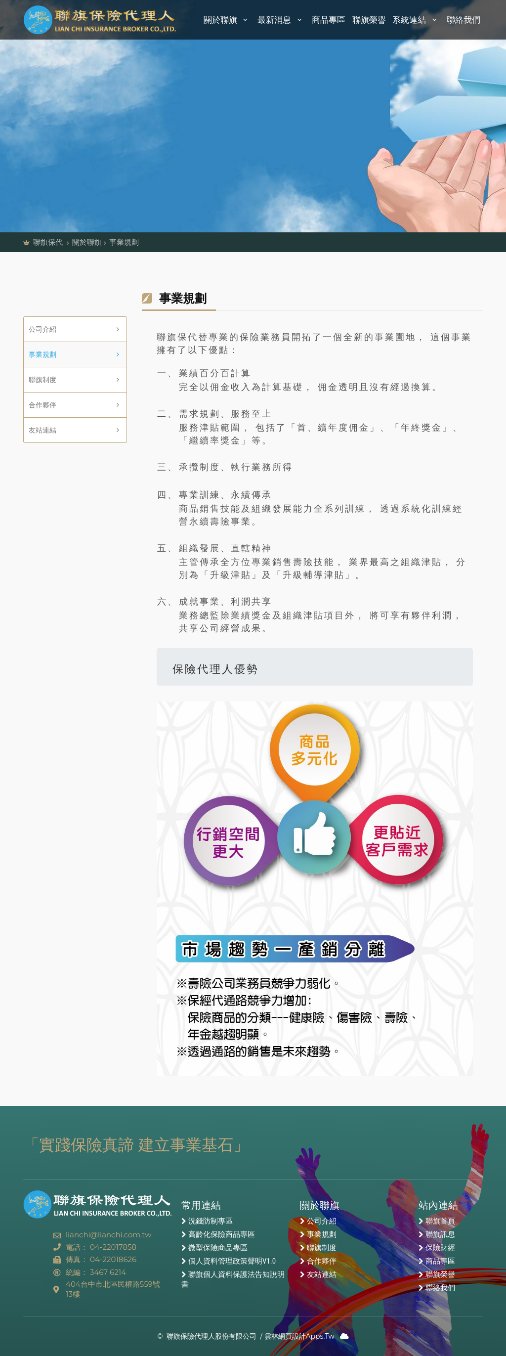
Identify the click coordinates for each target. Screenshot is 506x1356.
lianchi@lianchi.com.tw (108, 1234)
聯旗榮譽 (369, 20)
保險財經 (440, 1247)
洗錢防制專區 (210, 1221)
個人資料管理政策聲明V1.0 (232, 1261)
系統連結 (416, 20)
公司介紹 (42, 329)
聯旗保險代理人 (100, 20)
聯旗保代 (49, 242)
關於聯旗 (227, 20)
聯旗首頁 (440, 1221)
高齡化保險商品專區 (221, 1234)
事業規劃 (42, 354)
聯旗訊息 (440, 1234)
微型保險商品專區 (218, 1247)
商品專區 (328, 20)
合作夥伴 (42, 404)
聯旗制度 (42, 379)
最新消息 (281, 20)
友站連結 (42, 430)
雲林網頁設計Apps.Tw (299, 1336)
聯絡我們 (463, 20)
